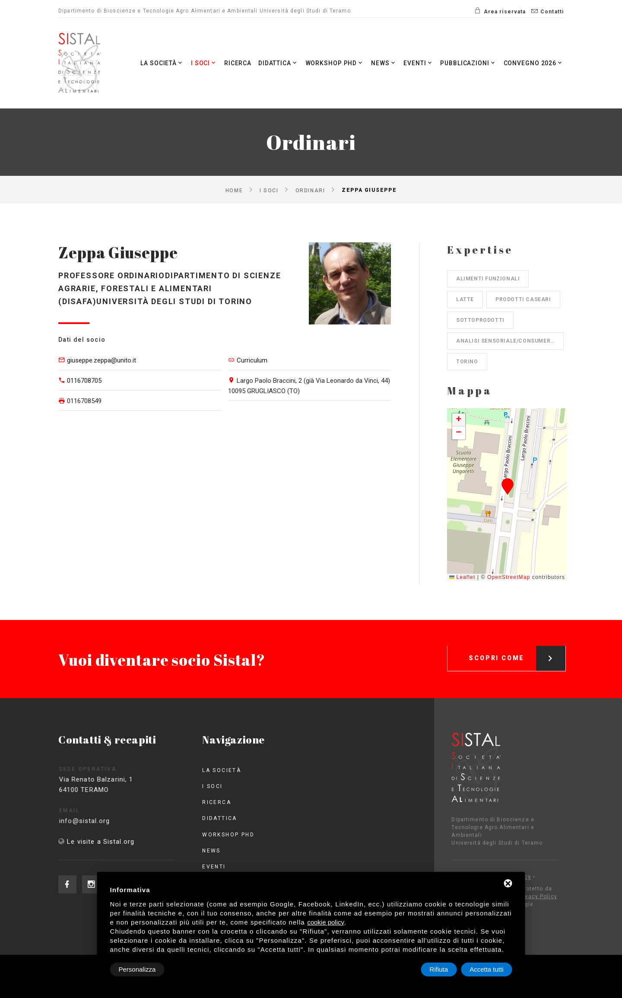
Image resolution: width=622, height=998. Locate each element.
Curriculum (252, 360)
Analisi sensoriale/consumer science (510, 341)
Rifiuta (439, 969)
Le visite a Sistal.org (100, 841)
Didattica (272, 63)
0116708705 (84, 381)
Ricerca (231, 63)
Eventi (415, 63)
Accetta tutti (486, 969)
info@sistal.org (100, 821)
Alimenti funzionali (488, 279)
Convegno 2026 (533, 63)
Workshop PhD (330, 63)
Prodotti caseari (523, 299)
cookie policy (325, 922)
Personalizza (137, 969)
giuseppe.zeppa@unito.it (101, 360)
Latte (465, 299)
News (380, 63)
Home (234, 190)
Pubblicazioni (466, 63)
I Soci (196, 63)
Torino (467, 362)
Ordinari (310, 190)
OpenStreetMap (508, 577)
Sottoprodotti (480, 320)
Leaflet (462, 577)
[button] (507, 486)
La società (154, 63)
